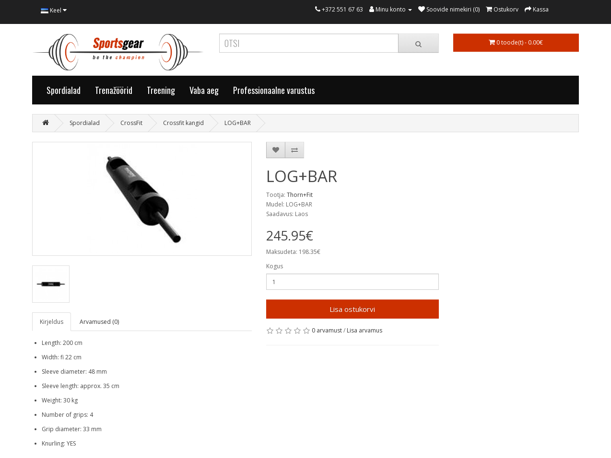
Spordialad (64, 90)
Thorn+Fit (300, 195)
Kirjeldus (51, 322)
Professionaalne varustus (274, 90)
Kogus (274, 266)
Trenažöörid (113, 90)
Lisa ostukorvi (352, 309)
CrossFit (131, 123)
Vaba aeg (204, 90)
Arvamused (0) (99, 322)
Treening (161, 90)
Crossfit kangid (183, 123)
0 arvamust (327, 330)
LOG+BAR (237, 123)
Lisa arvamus (364, 330)
